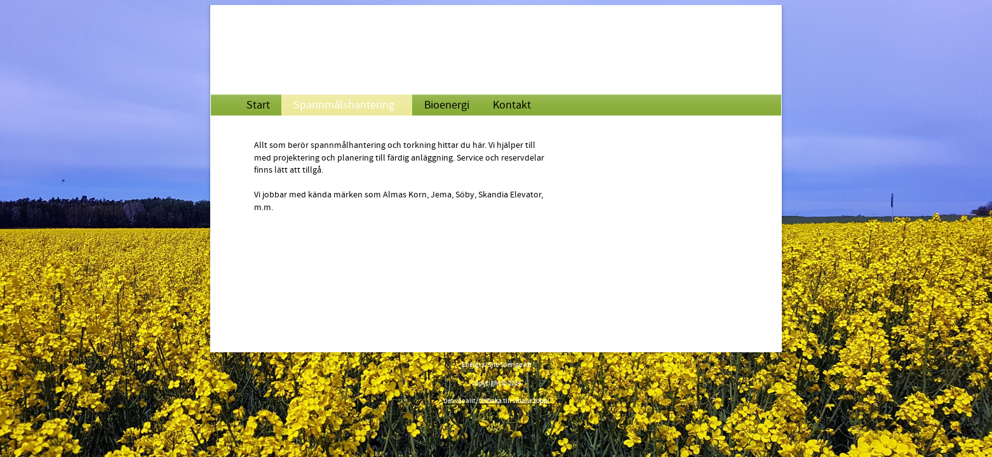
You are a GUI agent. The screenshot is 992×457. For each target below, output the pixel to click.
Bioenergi (446, 105)
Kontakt (512, 105)
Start (258, 105)
